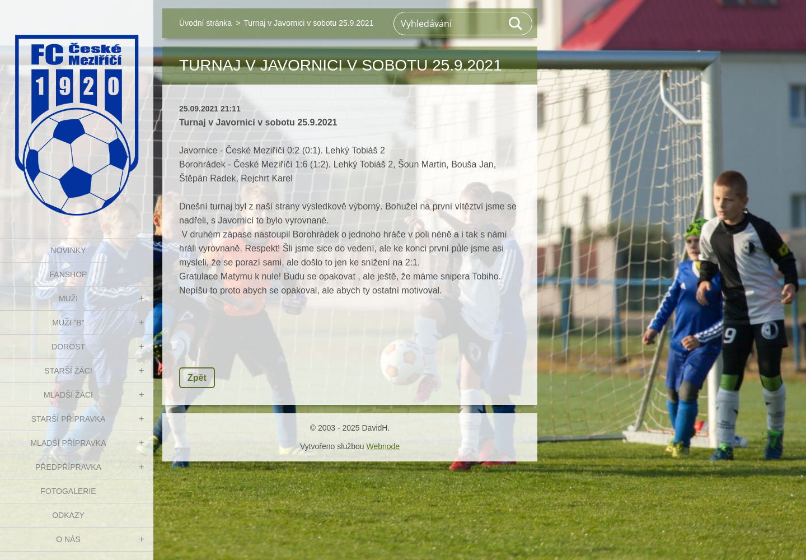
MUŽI (68, 298)
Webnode (383, 446)
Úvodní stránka (205, 22)
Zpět (197, 377)
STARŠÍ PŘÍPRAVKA (68, 418)
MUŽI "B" (68, 322)
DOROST (68, 346)
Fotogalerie (68, 491)
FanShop (68, 274)
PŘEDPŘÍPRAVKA (68, 467)
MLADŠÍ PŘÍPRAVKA (68, 442)
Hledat (516, 23)
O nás (68, 539)
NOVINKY (68, 250)
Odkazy (68, 515)
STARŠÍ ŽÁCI (68, 370)
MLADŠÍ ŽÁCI (68, 394)
